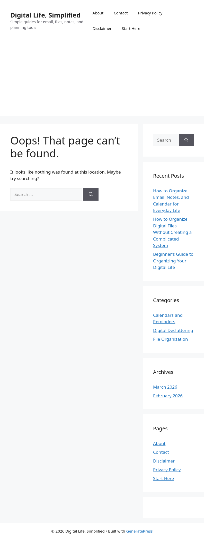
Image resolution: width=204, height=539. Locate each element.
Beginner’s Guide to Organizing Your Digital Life (173, 260)
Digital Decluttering (173, 330)
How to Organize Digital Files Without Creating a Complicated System (172, 232)
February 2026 (168, 396)
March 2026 (165, 387)
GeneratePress (139, 531)
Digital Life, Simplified (45, 15)
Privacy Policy (150, 12)
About (98, 12)
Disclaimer (102, 28)
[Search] (91, 194)
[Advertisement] (102, 80)
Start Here (131, 28)
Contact (121, 12)
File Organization (170, 339)
